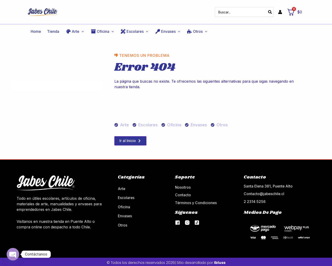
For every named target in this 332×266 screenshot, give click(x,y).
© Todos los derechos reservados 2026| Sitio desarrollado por (166, 260)
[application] (73, 29)
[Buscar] (270, 10)
